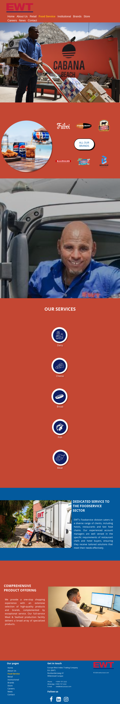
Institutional (64, 16)
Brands (77, 16)
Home (11, 16)
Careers (12, 20)
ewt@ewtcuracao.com (63, 686)
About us (22, 16)
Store (87, 16)
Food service (47, 16)
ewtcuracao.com (103, 673)
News (22, 20)
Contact (32, 20)
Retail (33, 16)
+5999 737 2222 (61, 682)
